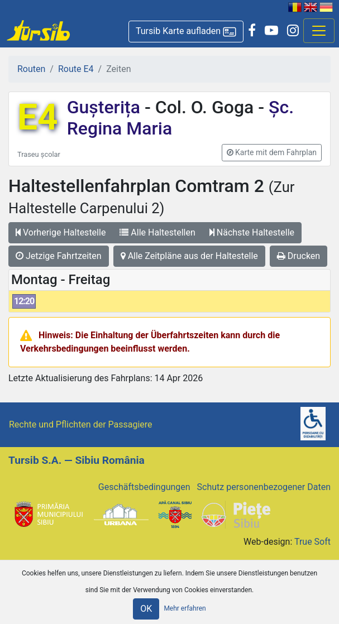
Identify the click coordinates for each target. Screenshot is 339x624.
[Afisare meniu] (319, 30)
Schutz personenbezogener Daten (264, 487)
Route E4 (76, 69)
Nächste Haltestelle (251, 232)
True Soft (312, 541)
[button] (185, 31)
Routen (31, 69)
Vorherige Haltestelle (61, 232)
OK (146, 608)
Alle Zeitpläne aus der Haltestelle (189, 256)
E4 (37, 117)
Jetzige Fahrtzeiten (59, 256)
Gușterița (106, 107)
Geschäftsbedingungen (144, 487)
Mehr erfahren (185, 608)
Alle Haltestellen (157, 232)
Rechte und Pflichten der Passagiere (80, 424)
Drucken (298, 256)
